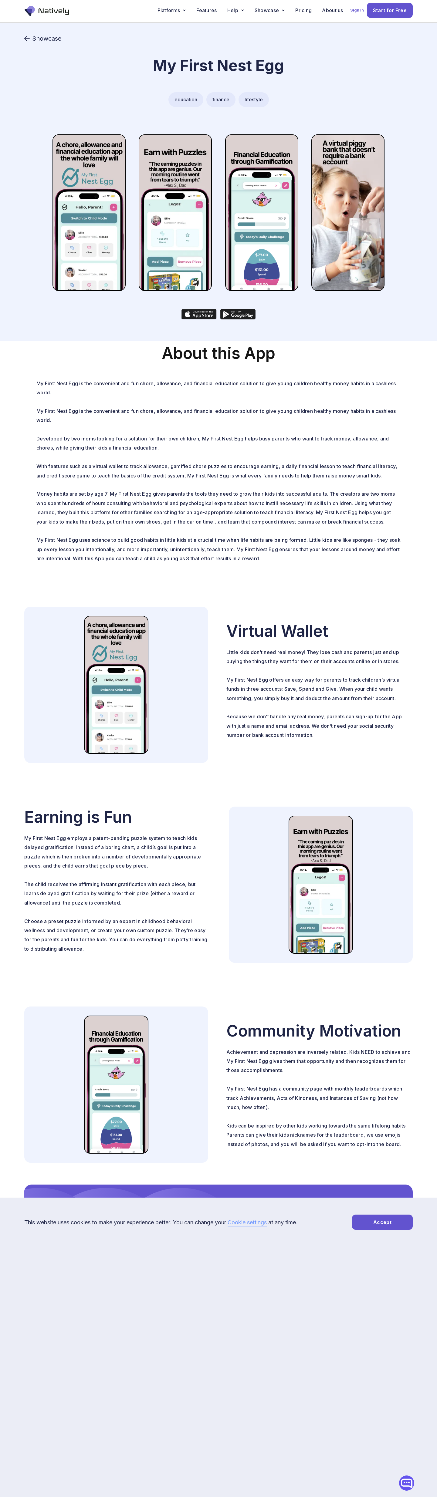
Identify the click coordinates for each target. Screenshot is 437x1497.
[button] (172, 10)
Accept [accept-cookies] (382, 1222)
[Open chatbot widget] (406, 1483)
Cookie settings (247, 1222)
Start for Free (390, 10)
